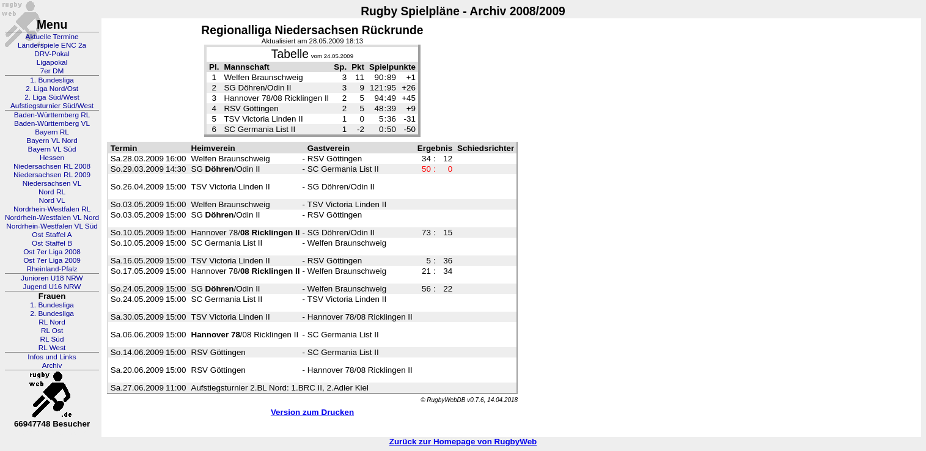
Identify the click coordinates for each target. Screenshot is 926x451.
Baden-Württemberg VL (52, 123)
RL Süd (52, 339)
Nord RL (52, 192)
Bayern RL (52, 132)
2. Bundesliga (52, 313)
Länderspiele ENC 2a (52, 45)
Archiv (52, 365)
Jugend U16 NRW (52, 286)
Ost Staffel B (52, 243)
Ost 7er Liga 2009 (52, 260)
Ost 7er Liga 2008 (52, 252)
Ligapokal (52, 62)
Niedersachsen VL (52, 183)
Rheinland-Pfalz (51, 269)
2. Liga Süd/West (51, 97)
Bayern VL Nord (52, 140)
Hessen (52, 157)
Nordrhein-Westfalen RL (51, 209)
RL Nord (52, 322)
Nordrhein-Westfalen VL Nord (52, 217)
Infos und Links (52, 357)
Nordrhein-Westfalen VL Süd (52, 226)
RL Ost (52, 330)
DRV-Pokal (51, 54)
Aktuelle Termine (52, 36)
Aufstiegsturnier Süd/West (52, 105)
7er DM (52, 71)
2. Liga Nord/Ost (52, 88)
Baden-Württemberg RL (52, 115)
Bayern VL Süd (52, 149)
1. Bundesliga (52, 80)
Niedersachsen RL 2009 (51, 174)
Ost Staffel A (52, 234)
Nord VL (52, 200)
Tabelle (290, 54)
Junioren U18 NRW (52, 278)
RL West (52, 347)
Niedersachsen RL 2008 (51, 166)
